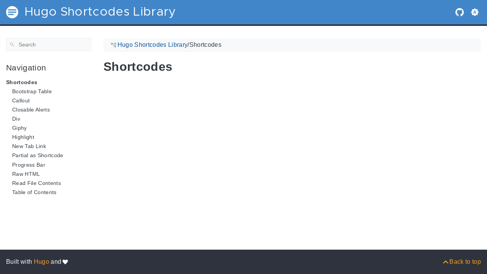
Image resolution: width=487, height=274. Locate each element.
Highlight (23, 137)
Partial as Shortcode (38, 155)
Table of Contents (34, 192)
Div (16, 119)
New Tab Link (29, 146)
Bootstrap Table (32, 91)
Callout (21, 100)
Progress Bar (28, 165)
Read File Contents (36, 183)
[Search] (48, 44)
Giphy (19, 128)
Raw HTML (26, 174)
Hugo (41, 261)
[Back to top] (461, 261)
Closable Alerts (31, 110)
